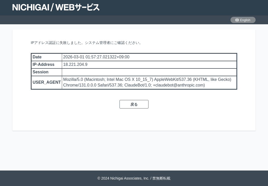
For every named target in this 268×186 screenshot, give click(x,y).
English (242, 20)
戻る (134, 104)
